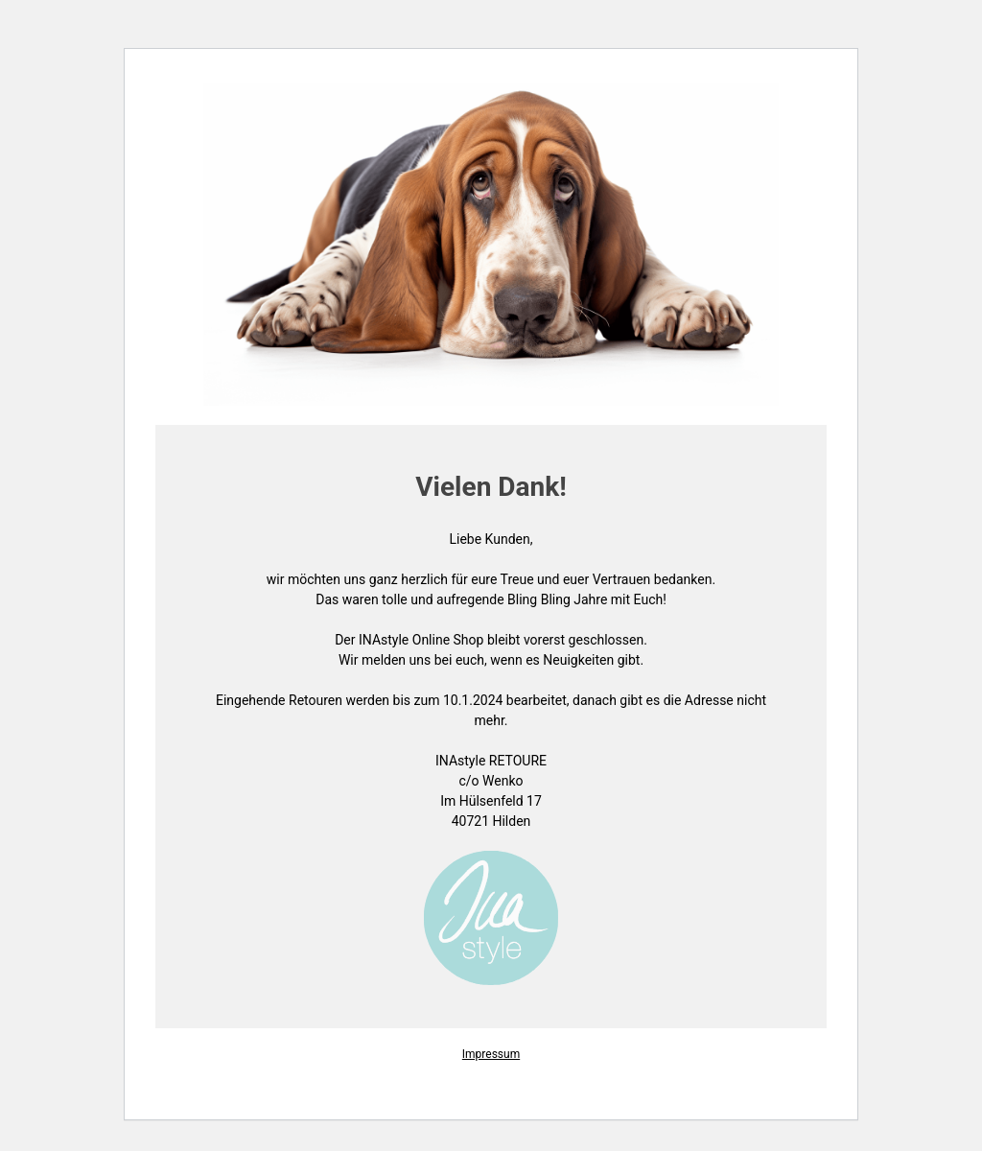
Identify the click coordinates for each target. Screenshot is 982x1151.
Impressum (491, 1054)
